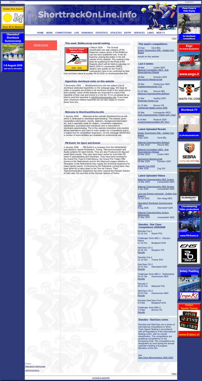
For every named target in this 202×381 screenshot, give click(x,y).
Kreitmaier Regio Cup (148, 100)
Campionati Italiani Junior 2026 (152, 108)
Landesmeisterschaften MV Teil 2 (154, 122)
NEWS (49, 33)
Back (174, 38)
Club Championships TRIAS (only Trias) (157, 115)
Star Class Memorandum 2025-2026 (155, 357)
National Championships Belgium (154, 93)
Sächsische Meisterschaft (150, 79)
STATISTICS (102, 33)
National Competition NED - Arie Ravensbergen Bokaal (153, 71)
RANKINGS (87, 33)
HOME (40, 33)
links (112, 88)
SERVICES (139, 33)
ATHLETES (116, 33)
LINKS (150, 33)
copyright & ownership (101, 378)
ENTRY (127, 33)
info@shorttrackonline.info (103, 97)
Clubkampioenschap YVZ (150, 86)
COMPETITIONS (63, 33)
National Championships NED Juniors (156, 179)
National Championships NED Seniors (156, 186)
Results (141, 252)
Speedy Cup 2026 (146, 166)
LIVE (76, 33)
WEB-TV (160, 33)
